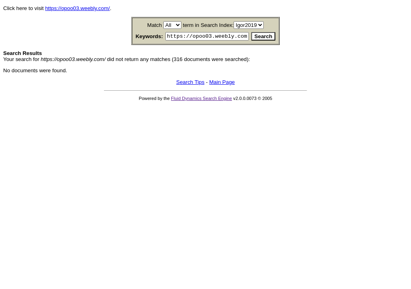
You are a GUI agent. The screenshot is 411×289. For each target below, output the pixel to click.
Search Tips (190, 83)
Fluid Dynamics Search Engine (201, 99)
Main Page (222, 83)
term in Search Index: (208, 25)
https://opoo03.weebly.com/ (77, 8)
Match (154, 25)
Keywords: (139, 37)
